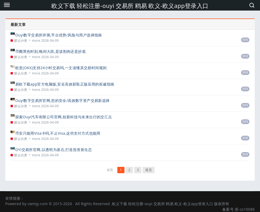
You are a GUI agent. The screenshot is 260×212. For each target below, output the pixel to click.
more (36, 40)
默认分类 (20, 40)
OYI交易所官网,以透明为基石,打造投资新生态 (53, 149)
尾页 (148, 170)
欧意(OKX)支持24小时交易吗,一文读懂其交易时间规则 (61, 67)
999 (245, 39)
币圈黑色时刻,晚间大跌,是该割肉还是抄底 (50, 51)
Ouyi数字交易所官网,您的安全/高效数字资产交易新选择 (62, 100)
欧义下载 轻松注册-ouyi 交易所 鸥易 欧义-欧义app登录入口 (129, 6)
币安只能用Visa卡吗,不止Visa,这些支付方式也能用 (57, 133)
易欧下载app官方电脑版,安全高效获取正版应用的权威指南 (64, 84)
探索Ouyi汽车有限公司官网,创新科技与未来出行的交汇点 (63, 116)
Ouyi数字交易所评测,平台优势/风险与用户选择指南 (58, 34)
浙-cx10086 (245, 209)
